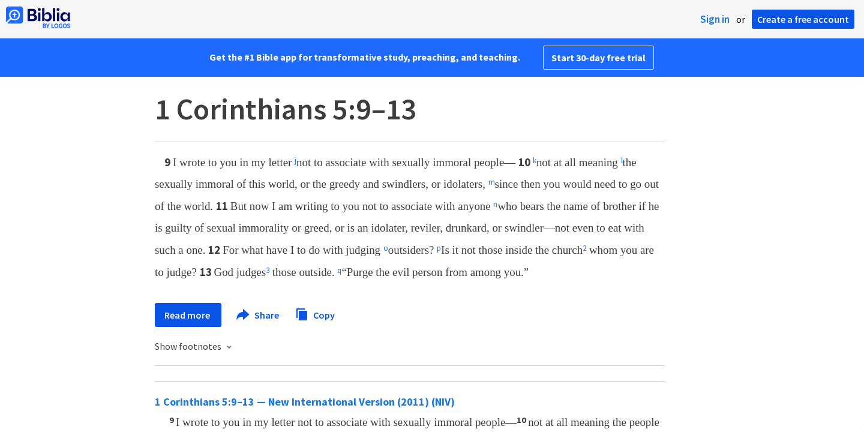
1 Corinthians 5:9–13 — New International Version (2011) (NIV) (305, 402)
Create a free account (803, 19)
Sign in (715, 19)
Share (258, 315)
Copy (315, 313)
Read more (188, 315)
